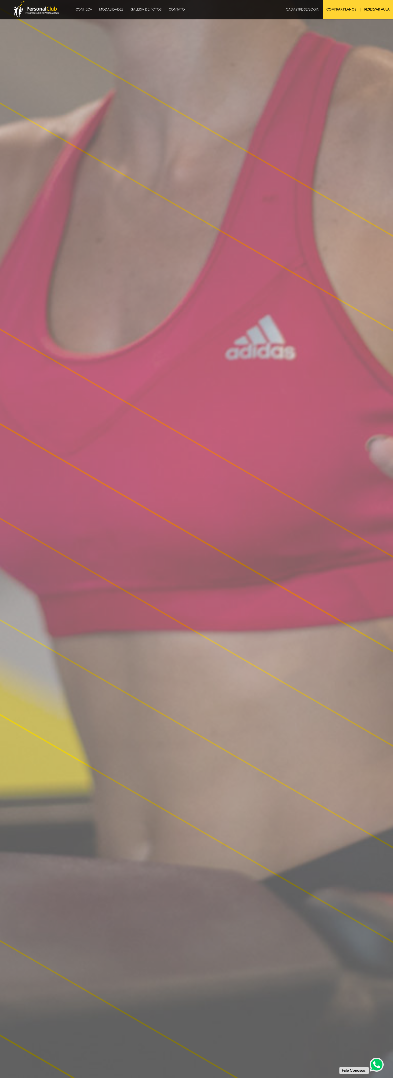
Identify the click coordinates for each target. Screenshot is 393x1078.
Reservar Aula (376, 9)
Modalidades (111, 9)
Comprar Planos (341, 9)
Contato (177, 9)
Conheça (84, 9)
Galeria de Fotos (146, 9)
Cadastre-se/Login (302, 9)
